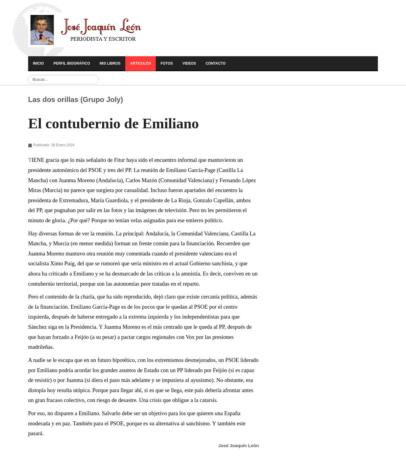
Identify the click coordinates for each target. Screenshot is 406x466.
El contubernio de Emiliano (113, 123)
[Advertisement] (311, 180)
